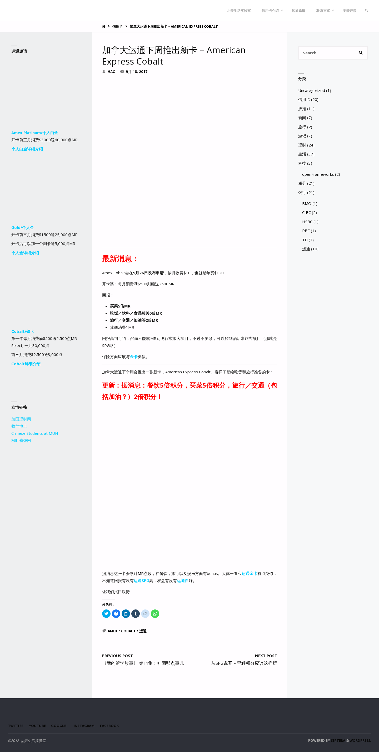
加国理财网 (21, 419)
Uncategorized (311, 90)
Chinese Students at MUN (34, 433)
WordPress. (360, 740)
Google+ (60, 726)
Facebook (110, 726)
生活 (302, 154)
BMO (306, 203)
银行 (302, 192)
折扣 (302, 108)
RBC (306, 231)
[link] (366, 10)
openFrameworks (318, 174)
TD (305, 240)
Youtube (37, 726)
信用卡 (117, 26)
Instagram (85, 726)
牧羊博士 (19, 426)
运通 (143, 631)
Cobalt (128, 631)
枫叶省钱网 (21, 440)
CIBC (306, 213)
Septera (337, 740)
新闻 (302, 118)
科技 (302, 163)
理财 (302, 145)
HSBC (307, 221)
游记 (302, 136)
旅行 (302, 127)
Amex (112, 631)
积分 (302, 183)
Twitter (16, 726)
